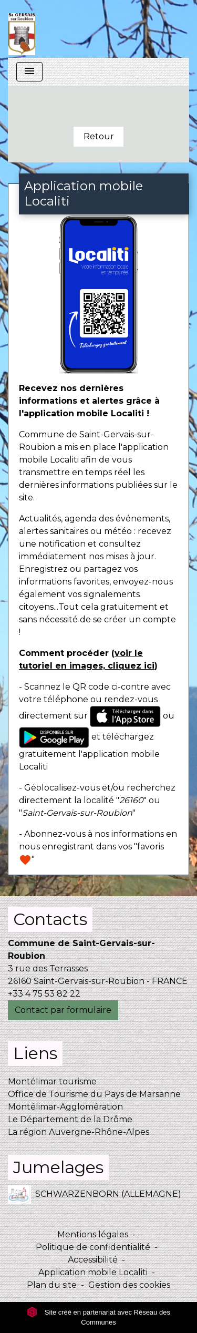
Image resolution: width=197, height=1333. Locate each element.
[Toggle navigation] (29, 71)
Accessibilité (93, 1260)
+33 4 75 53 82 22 (44, 994)
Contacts (50, 919)
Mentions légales (92, 1234)
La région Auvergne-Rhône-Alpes (78, 1132)
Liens (35, 1053)
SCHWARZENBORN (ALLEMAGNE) (94, 1194)
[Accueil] (21, 29)
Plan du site (52, 1285)
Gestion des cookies (129, 1285)
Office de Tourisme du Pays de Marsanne (94, 1094)
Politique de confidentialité (93, 1247)
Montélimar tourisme (52, 1081)
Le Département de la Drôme (70, 1119)
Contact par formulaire (63, 1010)
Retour (99, 136)
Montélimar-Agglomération (65, 1107)
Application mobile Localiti (93, 1272)
